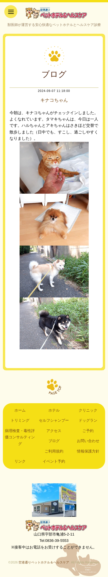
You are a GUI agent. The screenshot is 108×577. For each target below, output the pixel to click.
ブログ (54, 441)
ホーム (20, 410)
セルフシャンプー (54, 420)
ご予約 (88, 431)
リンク (20, 461)
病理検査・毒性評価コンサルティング (20, 437)
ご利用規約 (54, 451)
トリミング (20, 420)
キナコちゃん (54, 100)
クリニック (88, 410)
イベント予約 (54, 461)
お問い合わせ (88, 441)
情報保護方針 (88, 451)
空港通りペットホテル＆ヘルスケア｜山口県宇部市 (54, 13)
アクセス (53, 431)
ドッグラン (88, 420)
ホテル (54, 410)
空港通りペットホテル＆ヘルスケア (54, 525)
